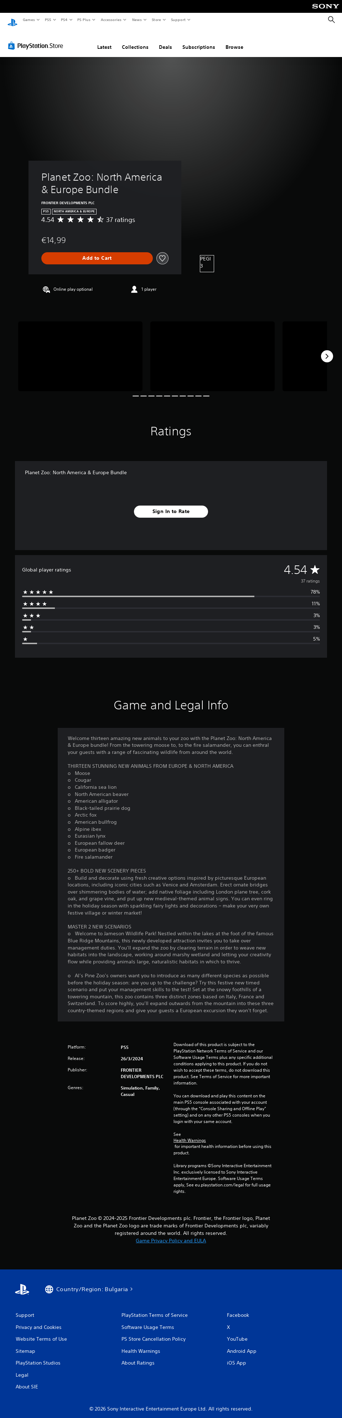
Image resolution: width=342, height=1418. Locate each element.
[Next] (327, 349)
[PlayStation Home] (12, 20)
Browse (234, 40)
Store (156, 19)
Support (178, 19)
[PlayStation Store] (37, 39)
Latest (104, 40)
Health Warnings (189, 1134)
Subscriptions (198, 40)
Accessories (110, 19)
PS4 (64, 19)
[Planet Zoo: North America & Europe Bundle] (80, 349)
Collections (135, 40)
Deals (165, 40)
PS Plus (84, 19)
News (137, 19)
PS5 (48, 19)
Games (28, 19)
